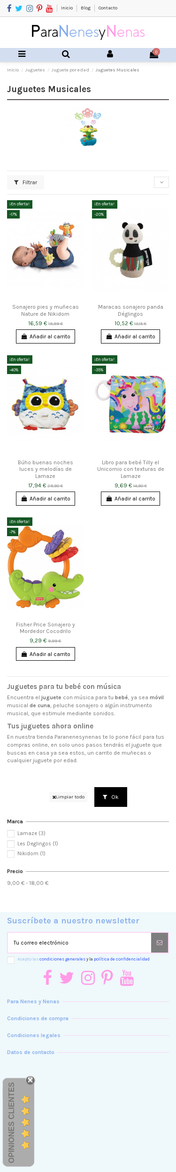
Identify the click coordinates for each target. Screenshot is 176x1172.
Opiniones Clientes (11, 1122)
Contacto (108, 8)
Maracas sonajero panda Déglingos (130, 310)
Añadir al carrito (45, 336)
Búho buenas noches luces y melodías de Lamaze (45, 469)
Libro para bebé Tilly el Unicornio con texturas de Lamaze (130, 469)
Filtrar (25, 182)
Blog (86, 8)
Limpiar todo (68, 797)
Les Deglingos (37, 844)
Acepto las (83, 958)
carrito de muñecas (120, 753)
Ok (111, 797)
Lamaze (31, 833)
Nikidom (31, 854)
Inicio (67, 8)
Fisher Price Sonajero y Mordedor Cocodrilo (45, 627)
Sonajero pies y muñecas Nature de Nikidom (45, 310)
